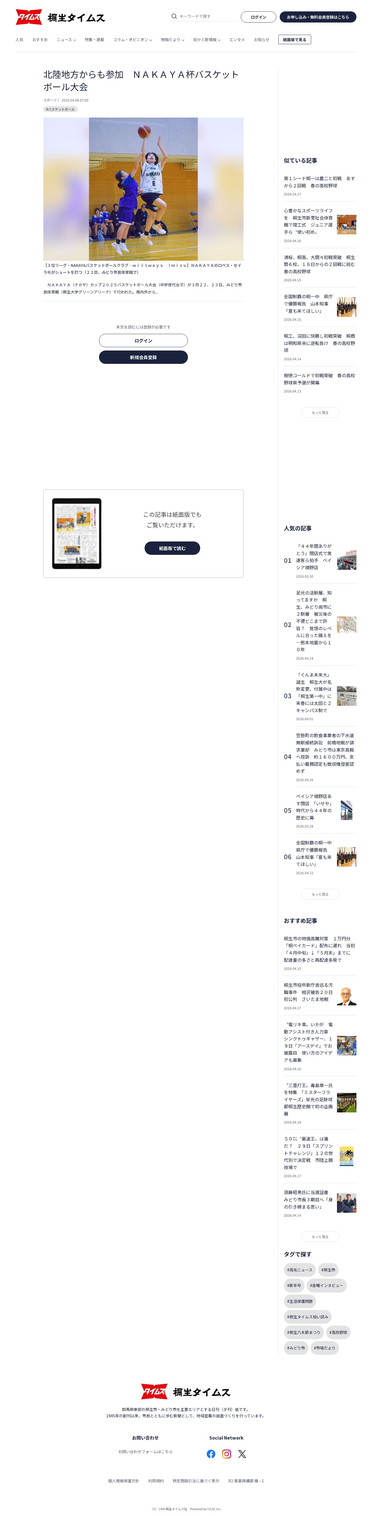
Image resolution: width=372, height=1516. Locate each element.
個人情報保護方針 (123, 1480)
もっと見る (320, 412)
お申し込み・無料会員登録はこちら (318, 17)
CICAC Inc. (214, 1509)
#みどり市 (296, 1348)
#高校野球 (338, 1332)
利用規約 (156, 1480)
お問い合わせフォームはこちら (145, 1451)
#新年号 (294, 1285)
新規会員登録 (143, 357)
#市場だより (325, 1348)
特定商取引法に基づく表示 (196, 1480)
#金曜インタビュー (326, 1285)
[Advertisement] (143, 428)
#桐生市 (328, 1270)
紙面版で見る (294, 39)
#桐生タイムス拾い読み (307, 1316)
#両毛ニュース (300, 1270)
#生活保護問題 (300, 1301)
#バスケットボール (60, 109)
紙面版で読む (172, 548)
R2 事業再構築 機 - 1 (246, 1480)
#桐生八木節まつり (304, 1332)
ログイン (143, 340)
